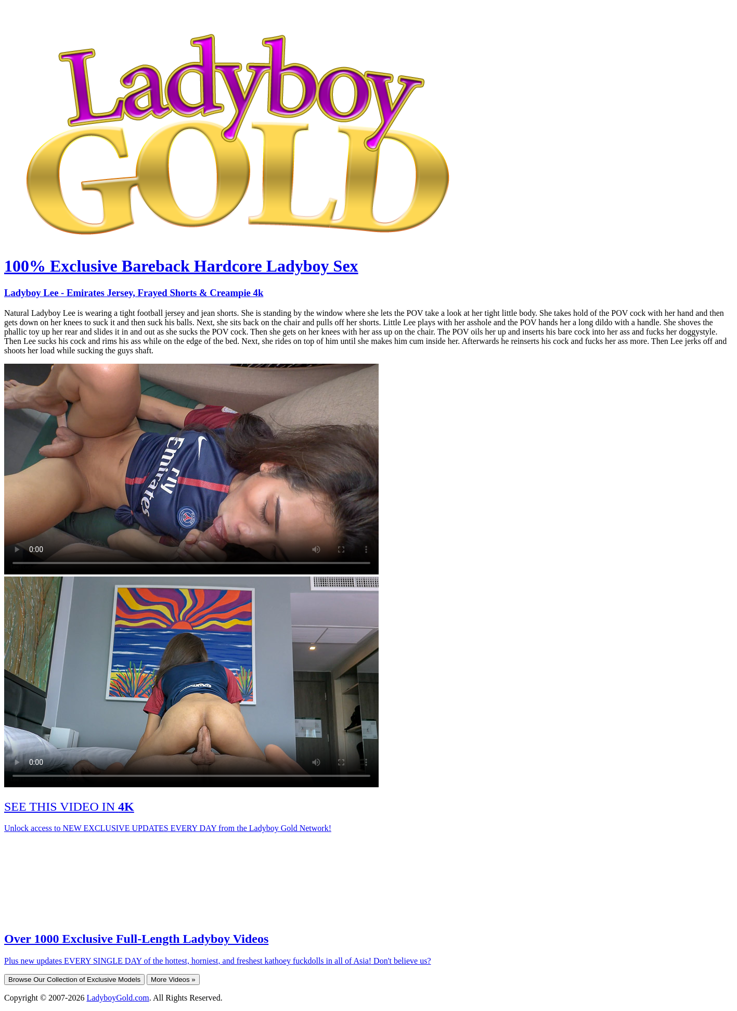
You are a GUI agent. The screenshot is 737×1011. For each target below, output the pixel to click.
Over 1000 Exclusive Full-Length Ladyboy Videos (136, 938)
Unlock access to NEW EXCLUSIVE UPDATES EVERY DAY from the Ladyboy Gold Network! (167, 828)
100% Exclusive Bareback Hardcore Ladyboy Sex (181, 266)
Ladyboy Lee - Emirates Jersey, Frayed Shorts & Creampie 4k (133, 292)
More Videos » (173, 979)
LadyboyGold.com (117, 997)
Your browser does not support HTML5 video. (191, 469)
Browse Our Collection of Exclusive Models (74, 979)
